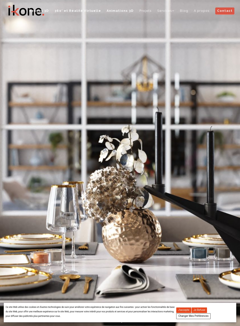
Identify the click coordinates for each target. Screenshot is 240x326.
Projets (146, 11)
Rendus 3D (40, 11)
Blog (184, 11)
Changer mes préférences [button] (193, 315)
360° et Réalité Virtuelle (78, 11)
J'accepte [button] (183, 309)
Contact (224, 11)
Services (165, 11)
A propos (202, 11)
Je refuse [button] (199, 309)
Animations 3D (120, 11)
